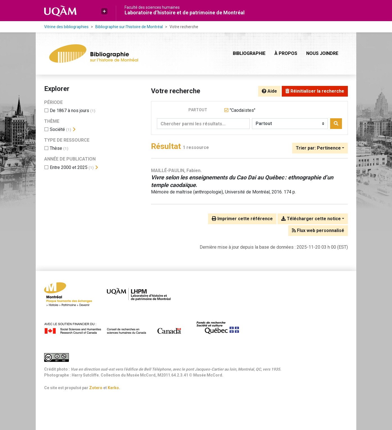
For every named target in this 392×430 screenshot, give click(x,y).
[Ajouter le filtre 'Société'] (57, 129)
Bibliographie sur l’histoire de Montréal (129, 26)
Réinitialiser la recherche (314, 91)
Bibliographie (249, 53)
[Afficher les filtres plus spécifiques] (74, 129)
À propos (285, 53)
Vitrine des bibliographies (66, 26)
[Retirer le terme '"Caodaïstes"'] (242, 110)
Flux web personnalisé (318, 230)
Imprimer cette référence (242, 218)
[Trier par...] (320, 148)
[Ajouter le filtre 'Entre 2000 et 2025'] (68, 167)
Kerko (113, 388)
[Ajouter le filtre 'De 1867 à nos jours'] (69, 110)
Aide (269, 91)
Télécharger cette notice (311, 218)
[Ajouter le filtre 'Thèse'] (56, 148)
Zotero (95, 388)
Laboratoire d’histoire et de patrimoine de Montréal (185, 12)
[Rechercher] (336, 123)
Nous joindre (322, 53)
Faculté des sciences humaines (152, 7)
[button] (104, 11)
